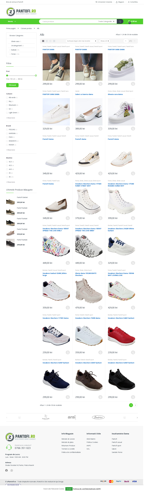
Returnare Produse (68, 445)
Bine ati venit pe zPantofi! (14, 2)
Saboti (77, 91)
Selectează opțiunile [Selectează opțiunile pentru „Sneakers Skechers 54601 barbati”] (133, 352)
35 (10, 173)
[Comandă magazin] (82, 41)
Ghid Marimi (91, 439)
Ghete (114, 91)
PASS (10, 137)
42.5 (10, 162)
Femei (44, 46)
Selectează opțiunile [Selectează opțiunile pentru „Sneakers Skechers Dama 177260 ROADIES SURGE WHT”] (133, 218)
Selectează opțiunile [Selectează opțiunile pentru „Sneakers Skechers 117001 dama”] (68, 352)
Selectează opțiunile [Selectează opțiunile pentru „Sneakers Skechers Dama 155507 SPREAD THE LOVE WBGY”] (100, 263)
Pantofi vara (130, 46)
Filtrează (12, 85)
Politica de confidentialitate (71, 452)
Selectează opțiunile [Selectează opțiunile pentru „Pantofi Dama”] (68, 218)
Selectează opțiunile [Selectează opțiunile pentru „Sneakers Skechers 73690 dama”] (100, 352)
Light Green (13, 112)
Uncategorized (16, 45)
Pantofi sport (66, 46)
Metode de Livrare (68, 439)
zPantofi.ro (11, 481)
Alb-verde (12, 97)
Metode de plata (67, 442)
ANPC (89, 445)
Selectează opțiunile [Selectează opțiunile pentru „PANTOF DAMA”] (68, 84)
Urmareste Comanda (104, 2)
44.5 (10, 169)
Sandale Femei (117, 452)
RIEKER (11, 145)
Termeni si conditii (68, 449)
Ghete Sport (129, 91)
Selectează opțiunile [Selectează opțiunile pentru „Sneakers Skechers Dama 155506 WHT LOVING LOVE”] (133, 308)
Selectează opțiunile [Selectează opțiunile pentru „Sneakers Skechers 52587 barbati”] (68, 397)
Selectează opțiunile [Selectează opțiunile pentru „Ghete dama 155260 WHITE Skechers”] (100, 308)
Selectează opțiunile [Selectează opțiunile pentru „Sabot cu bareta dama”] (100, 129)
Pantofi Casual (122, 225)
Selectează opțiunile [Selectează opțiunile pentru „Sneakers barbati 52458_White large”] (68, 308)
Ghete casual (121, 91)
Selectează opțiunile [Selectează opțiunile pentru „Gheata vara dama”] (133, 129)
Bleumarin (12, 105)
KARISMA (12, 133)
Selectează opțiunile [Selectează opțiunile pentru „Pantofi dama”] (68, 173)
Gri (10, 109)
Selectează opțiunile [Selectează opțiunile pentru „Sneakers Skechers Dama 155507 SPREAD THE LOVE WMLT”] (68, 263)
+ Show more (10, 118)
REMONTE (12, 141)
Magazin (120, 2)
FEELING (12, 129)
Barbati (110, 225)
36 (10, 177)
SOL (88, 449)
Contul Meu (133, 2)
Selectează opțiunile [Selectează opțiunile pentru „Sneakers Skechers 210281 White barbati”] (133, 263)
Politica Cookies (92, 442)
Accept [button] (69, 489)
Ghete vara (14, 41)
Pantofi (49, 46)
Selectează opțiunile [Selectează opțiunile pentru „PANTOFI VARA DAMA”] (133, 84)
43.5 (10, 165)
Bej (10, 101)
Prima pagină (11, 28)
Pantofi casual (56, 46)
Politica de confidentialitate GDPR (86, 489)
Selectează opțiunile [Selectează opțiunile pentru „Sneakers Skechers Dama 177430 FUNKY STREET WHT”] (100, 218)
